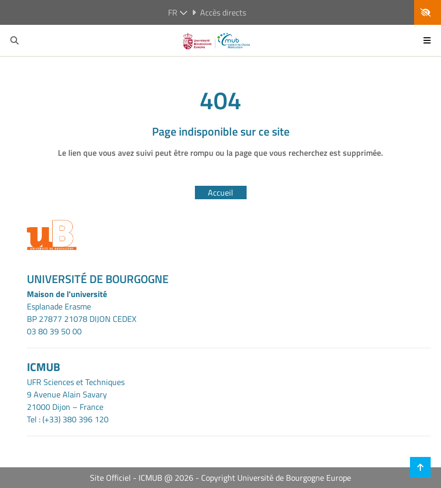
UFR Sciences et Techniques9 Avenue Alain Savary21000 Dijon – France (76, 394)
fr (178, 12)
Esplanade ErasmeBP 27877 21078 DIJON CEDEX (81, 312)
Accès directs (219, 12)
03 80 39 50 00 (54, 331)
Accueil (220, 192)
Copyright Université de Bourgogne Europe (276, 477)
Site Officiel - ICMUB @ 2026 (141, 477)
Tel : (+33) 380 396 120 (68, 419)
